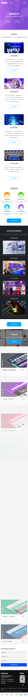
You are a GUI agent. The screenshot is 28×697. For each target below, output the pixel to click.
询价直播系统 (14, 220)
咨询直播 (8, 21)
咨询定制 (17, 21)
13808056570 (6, 676)
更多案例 (14, 341)
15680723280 (10, 681)
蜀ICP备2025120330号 (21, 688)
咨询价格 (14, 70)
